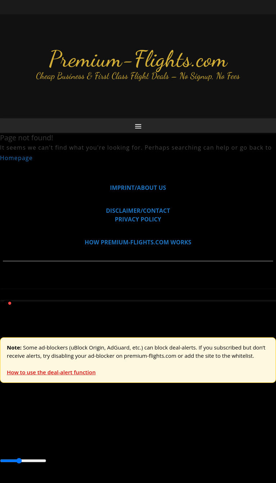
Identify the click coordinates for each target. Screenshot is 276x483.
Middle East (228, 437)
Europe (9, 421)
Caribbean (132, 437)
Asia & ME (74, 421)
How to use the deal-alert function (51, 372)
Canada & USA (98, 437)
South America (19, 445)
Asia (22, 437)
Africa (7, 437)
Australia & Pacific (53, 437)
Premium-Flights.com (138, 59)
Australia (100, 421)
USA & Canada (40, 421)
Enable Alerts (56, 479)
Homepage (16, 158)
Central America (169, 437)
